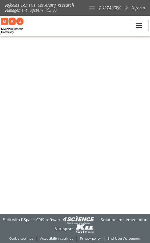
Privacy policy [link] (90, 238)
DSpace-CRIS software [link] (41, 219)
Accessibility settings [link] (56, 238)
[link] (78, 219)
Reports (138, 7)
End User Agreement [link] (124, 238)
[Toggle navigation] (139, 25)
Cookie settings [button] (21, 238)
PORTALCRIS (110, 7)
